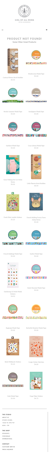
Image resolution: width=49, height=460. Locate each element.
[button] (2, 29)
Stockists (5, 433)
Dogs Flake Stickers (36, 396)
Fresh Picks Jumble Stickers (13, 217)
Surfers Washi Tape (36, 254)
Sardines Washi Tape (13, 146)
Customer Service (8, 447)
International (7, 438)
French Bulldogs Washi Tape (13, 254)
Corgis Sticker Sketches (36, 362)
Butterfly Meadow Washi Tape (36, 328)
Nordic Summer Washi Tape (13, 111)
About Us (5, 417)
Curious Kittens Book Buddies (13, 77)
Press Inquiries (7, 449)
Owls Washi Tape (12, 396)
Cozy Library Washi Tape (36, 146)
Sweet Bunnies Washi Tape (36, 288)
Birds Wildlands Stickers (13, 362)
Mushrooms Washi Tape (36, 74)
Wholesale (6, 436)
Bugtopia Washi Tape (13, 328)
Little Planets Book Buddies (36, 183)
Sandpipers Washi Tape (36, 111)
